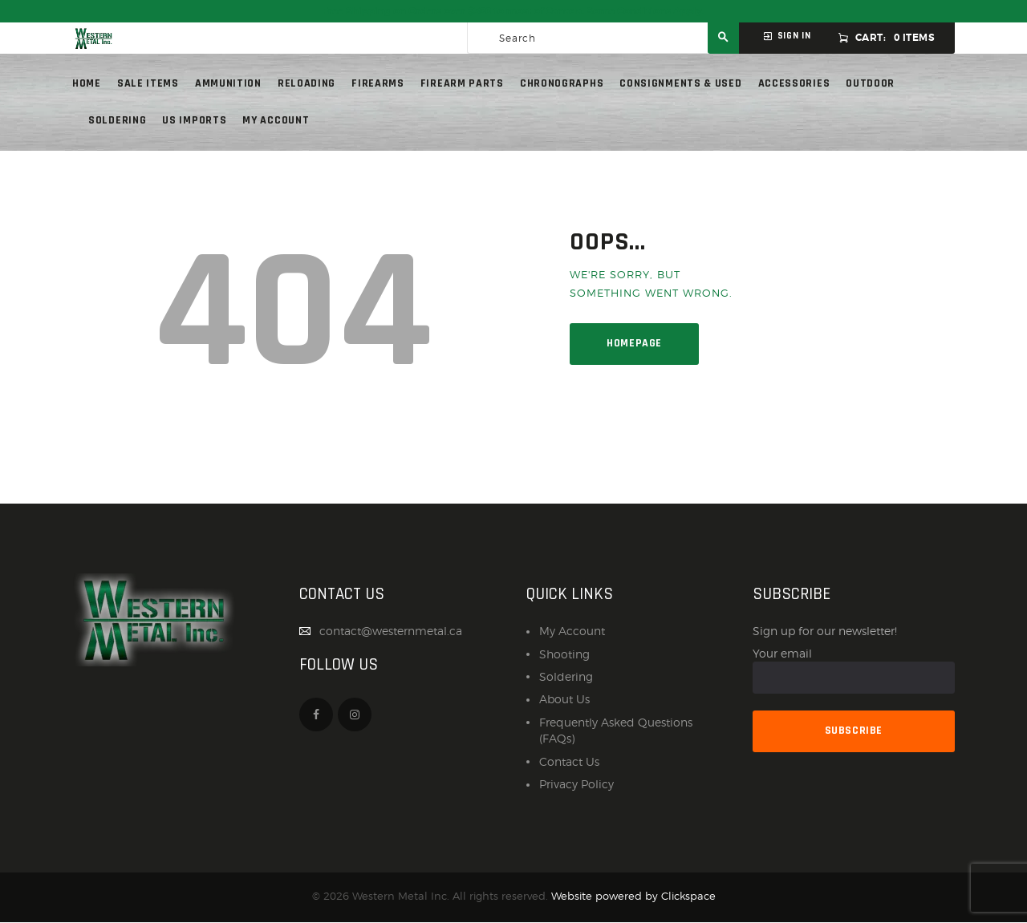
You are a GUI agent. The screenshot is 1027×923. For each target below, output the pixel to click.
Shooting (564, 654)
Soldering (566, 676)
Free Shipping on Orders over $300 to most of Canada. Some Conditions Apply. (513, 11)
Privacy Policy (576, 784)
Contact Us (569, 761)
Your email (854, 670)
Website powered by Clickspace (633, 896)
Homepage (634, 343)
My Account (572, 631)
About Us (564, 699)
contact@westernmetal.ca (390, 631)
